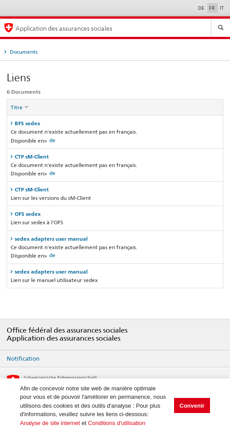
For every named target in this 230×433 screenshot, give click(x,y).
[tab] (115, 123)
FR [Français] (212, 8)
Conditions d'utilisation (116, 423)
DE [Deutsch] (202, 8)
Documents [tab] (23, 51)
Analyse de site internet (50, 423)
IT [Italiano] (222, 8)
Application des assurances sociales (64, 28)
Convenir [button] (191, 405)
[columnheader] (115, 107)
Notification (23, 358)
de (52, 140)
